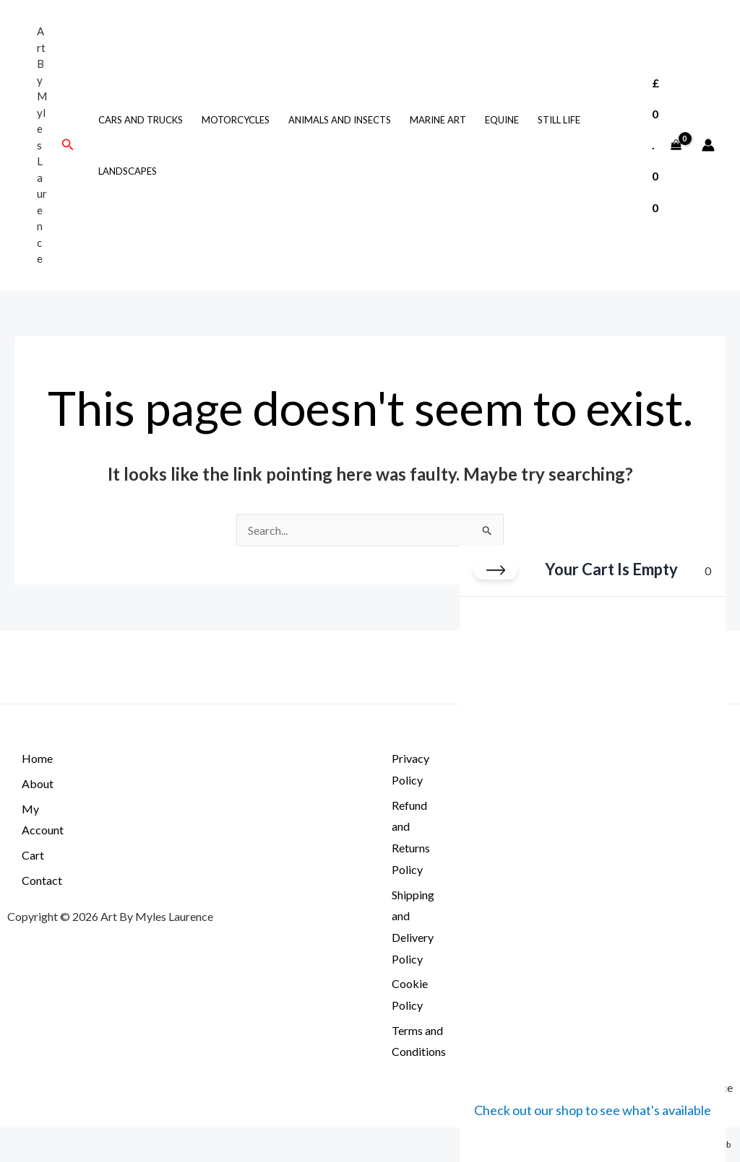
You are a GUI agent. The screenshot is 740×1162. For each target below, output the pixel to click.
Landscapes (127, 171)
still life (559, 120)
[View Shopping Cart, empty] (666, 144)
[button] (67, 145)
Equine (502, 120)
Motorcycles (236, 120)
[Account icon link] (708, 145)
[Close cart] (495, 570)
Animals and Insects (339, 120)
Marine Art (438, 120)
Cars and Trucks (140, 120)
